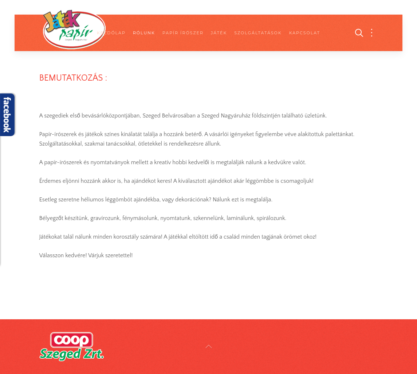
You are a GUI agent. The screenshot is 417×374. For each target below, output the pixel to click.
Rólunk (144, 32)
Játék (219, 32)
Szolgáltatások (258, 32)
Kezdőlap (111, 32)
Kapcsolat (304, 32)
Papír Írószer (183, 32)
